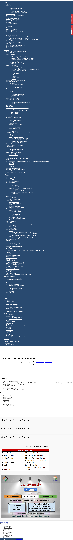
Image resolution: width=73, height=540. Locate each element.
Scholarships (9, 271)
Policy (10, 134)
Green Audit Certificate (14, 199)
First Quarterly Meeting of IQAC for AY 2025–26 (24, 238)
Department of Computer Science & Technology (21, 37)
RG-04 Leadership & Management (17, 61)
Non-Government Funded (18, 104)
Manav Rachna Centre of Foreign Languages (17, 158)
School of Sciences (11, 41)
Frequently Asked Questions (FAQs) (15, 262)
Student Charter (10, 301)
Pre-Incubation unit (16, 126)
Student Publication (17, 87)
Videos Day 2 (12, 227)
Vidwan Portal (9, 106)
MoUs (10, 287)
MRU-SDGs (9, 222)
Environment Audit (10, 204)
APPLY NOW (71, 19)
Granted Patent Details (17, 95)
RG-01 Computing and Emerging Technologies (20, 57)
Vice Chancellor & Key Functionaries (15, 7)
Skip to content (4, 521)
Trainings (14, 79)
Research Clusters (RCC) (15, 72)
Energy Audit (9, 200)
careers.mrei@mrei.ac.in (44, 362)
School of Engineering (11, 35)
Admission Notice (7, 397)
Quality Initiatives (10, 209)
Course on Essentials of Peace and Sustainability (18, 326)
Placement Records (11, 280)
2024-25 (11, 231)
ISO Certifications (10, 182)
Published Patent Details (18, 94)
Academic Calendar (11, 171)
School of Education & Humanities (14, 46)
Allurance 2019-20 (13, 155)
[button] (4, 522)
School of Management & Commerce (15, 45)
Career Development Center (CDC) (14, 278)
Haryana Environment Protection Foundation (14, 390)
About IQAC (9, 175)
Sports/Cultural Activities (15, 307)
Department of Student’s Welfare (14, 311)
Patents (11, 91)
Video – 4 (11, 166)
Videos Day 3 (12, 228)
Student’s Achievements (12, 304)
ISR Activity (7, 339)
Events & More (9, 335)
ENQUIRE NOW (71, 30)
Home (5, 2)
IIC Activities (12, 115)
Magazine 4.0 (9, 331)
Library (5, 298)
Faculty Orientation (16, 213)
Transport (8, 254)
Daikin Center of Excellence (19, 70)
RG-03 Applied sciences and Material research (21, 59)
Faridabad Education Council (10, 388)
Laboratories (9, 26)
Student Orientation (17, 211)
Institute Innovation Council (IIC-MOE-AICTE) (17, 108)
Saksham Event (13, 25)
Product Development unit (15, 120)
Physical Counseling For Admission (15, 263)
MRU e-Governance (11, 221)
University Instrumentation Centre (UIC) (16, 80)
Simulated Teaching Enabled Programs (16, 169)
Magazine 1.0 (9, 327)
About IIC (11, 109)
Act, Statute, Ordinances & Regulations (15, 15)
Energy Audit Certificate (15, 203)
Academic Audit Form (11, 239)
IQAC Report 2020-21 (14, 242)
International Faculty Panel (15, 288)
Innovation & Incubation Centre (13, 117)
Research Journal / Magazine (13, 152)
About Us (8, 5)
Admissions (7, 252)
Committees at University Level (17, 11)
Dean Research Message (12, 99)
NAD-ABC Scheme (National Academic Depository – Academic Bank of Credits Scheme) (28, 161)
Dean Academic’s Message (13, 168)
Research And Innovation (15, 305)
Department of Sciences (15, 42)
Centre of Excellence (14, 66)
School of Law (9, 43)
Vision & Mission (10, 14)
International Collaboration (12, 284)
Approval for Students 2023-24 (20, 138)
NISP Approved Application (16, 137)
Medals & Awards (10, 303)
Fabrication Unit (13, 123)
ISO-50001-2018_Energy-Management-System (21, 188)
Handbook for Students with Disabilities (16, 172)
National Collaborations (15, 148)
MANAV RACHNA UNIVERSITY (22, 382)
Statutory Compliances (11, 29)
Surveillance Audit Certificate (19, 186)
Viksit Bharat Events (11, 344)
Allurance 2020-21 (13, 153)
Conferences (12, 220)
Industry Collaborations (12, 292)
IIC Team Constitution (14, 112)
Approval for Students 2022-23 (20, 139)
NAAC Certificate (10, 178)
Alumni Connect (7, 398)
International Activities (14, 151)
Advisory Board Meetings (15, 319)
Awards (8, 320)
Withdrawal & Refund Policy (13, 269)
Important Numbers (11, 30)
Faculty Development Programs (17, 218)
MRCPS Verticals (10, 321)
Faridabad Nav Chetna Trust (10, 387)
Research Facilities (11, 65)
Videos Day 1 (12, 225)
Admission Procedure (11, 258)
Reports (8, 240)
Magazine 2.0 (9, 328)
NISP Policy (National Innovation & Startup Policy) (18, 133)
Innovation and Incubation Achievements (16, 130)
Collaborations (9, 146)
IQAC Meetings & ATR (11, 229)
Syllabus (8, 160)
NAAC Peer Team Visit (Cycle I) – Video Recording (19, 224)
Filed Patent (15, 92)
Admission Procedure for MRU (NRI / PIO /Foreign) (19, 274)
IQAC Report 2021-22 (14, 243)
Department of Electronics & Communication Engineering (23, 39)
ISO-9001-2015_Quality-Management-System (21, 192)
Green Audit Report (13, 198)
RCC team (14, 76)
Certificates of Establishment (19, 110)
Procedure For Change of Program (14, 266)
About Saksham (13, 23)
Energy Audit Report (14, 202)
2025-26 (11, 236)
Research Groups (10, 54)
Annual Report (12, 116)
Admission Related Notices (13, 255)
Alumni (7, 310)
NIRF (5, 296)
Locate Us (5, 407)
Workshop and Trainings (15, 217)
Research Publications (11, 81)
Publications (12, 83)
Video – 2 (11, 164)
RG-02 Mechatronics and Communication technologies (22, 58)
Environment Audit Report (15, 206)
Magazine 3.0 (9, 330)
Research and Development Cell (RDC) (16, 51)
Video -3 (11, 165)
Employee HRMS (7, 404)
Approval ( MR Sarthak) (17, 142)
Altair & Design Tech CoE (18, 68)
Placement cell (7, 396)
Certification (15, 185)
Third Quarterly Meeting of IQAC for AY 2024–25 (24, 235)
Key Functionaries (13, 10)
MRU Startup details (17, 127)
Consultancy (9, 105)
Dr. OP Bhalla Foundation (9, 385)
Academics (6, 157)
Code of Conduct (10, 270)
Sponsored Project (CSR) (12, 98)
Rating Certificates (13, 113)
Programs (6, 34)
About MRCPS (9, 315)
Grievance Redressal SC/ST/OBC (14, 32)
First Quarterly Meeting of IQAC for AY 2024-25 (24, 232)
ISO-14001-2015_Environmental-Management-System (23, 184)
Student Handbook (10, 260)
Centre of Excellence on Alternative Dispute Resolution (26, 69)
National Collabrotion (11, 294)
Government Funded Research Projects (22, 102)
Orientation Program (14, 210)
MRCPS (6, 313)
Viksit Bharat (7, 343)
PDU (13, 121)
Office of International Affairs (16, 285)
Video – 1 (11, 162)
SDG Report (9, 334)
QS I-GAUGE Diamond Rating (13, 181)
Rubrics (11, 135)
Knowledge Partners (11, 27)
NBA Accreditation (10, 180)
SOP (13, 75)
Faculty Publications (17, 86)
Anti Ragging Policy (11, 273)
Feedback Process (11, 249)
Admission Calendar (11, 256)
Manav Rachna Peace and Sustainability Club (17, 337)
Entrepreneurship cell (14, 128)
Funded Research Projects (15, 101)
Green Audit (9, 196)
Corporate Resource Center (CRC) (14, 279)
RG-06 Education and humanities (17, 63)
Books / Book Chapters (18, 84)
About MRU (7, 4)
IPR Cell (8, 88)
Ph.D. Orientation (16, 214)
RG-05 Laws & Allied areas (16, 62)
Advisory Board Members (15, 317)
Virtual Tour (6, 400)
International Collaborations (16, 149)
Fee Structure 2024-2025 (12, 265)
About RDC (11, 52)
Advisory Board (10, 316)
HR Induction (15, 215)
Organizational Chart (11, 16)
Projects (8, 324)
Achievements (15, 77)
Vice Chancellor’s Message (16, 8)
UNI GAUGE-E (9, 267)
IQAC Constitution (10, 177)
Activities (11, 97)
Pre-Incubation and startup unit (16, 124)
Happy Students (10, 308)
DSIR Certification (10, 144)
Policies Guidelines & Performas (14, 145)
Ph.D (7, 48)
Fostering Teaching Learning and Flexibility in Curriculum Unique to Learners (25, 250)
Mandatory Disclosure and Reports (13, 341)
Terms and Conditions (8, 405)
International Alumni (14, 290)
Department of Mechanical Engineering (19, 38)
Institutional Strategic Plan (12, 18)
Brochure (8, 259)
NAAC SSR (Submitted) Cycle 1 (14, 246)
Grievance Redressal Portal (13, 21)
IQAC (5, 174)
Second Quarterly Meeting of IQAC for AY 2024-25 (24, 233)
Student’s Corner (8, 300)
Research (6, 50)
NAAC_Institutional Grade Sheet (14, 245)
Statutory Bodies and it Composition (18, 12)
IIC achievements (13, 131)
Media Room (6, 401)
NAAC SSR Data (10, 247)
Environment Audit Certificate (16, 207)
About (10, 55)
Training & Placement (9, 276)
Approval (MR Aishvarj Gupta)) (19, 141)
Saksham (8, 22)
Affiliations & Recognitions (12, 19)
